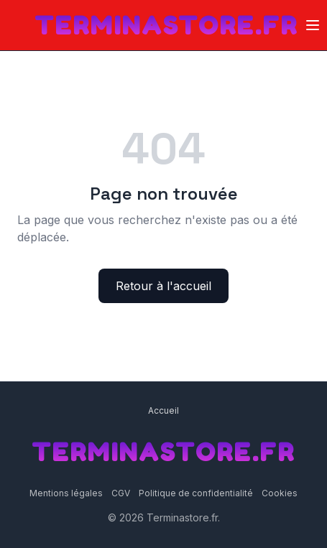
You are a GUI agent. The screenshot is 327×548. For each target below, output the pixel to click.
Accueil (163, 410)
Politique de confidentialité (196, 493)
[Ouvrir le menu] (312, 25)
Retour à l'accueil (163, 286)
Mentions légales (66, 493)
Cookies (280, 493)
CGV (120, 493)
